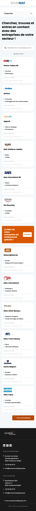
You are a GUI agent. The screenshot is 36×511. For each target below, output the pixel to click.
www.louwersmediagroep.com (15, 501)
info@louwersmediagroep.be (15, 468)
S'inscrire (27, 234)
